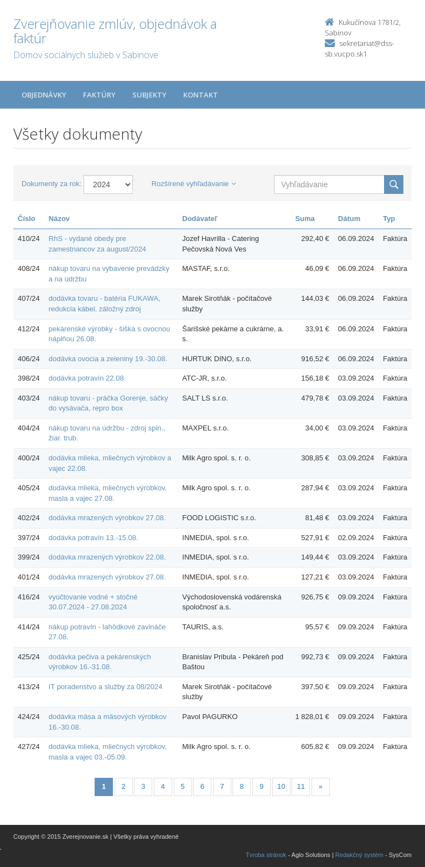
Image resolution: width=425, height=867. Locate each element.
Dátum (349, 218)
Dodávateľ (199, 218)
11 (301, 786)
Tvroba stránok (266, 854)
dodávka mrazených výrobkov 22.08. (107, 557)
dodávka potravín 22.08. (87, 378)
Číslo (26, 218)
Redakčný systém (359, 854)
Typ (389, 218)
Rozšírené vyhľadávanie (194, 183)
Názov (59, 218)
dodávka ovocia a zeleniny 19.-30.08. (108, 359)
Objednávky (44, 95)
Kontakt (200, 95)
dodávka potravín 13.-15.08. (93, 537)
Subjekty (149, 95)
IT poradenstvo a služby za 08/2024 (106, 687)
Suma (304, 218)
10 (281, 786)
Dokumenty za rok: (51, 183)
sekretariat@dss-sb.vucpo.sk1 (359, 48)
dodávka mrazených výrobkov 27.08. (107, 518)
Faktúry (99, 95)
